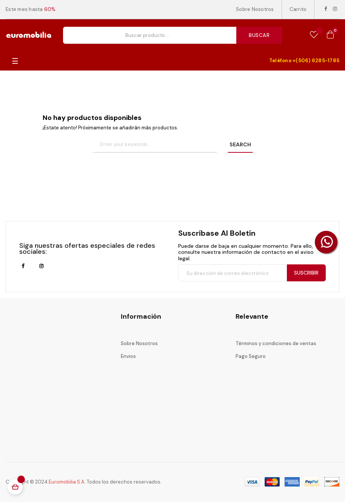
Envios (128, 356)
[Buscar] (154, 145)
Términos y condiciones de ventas (276, 343)
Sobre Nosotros (255, 9)
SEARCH (240, 144)
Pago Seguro (251, 356)
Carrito (298, 9)
